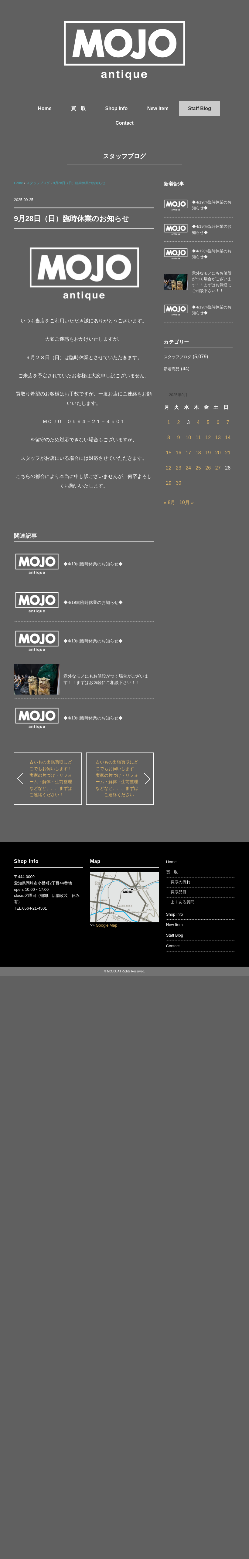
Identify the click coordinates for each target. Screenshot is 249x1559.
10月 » (186, 502)
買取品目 (178, 892)
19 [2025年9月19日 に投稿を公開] (208, 452)
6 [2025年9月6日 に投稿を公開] (218, 422)
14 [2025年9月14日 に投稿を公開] (227, 437)
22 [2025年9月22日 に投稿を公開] (169, 467)
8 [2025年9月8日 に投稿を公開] (168, 437)
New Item (158, 108)
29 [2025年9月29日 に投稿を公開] (169, 483)
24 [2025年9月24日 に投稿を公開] (188, 467)
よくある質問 (182, 902)
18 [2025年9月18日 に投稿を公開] (198, 452)
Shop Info (116, 108)
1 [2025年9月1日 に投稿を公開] (168, 422)
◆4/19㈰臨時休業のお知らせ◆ (93, 563)
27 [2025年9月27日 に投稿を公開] (218, 467)
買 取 (78, 108)
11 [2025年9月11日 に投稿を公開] (198, 437)
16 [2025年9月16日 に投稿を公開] (178, 452)
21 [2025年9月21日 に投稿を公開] (227, 452)
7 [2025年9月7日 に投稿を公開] (228, 422)
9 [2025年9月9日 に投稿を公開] (178, 437)
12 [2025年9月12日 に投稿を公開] (208, 437)
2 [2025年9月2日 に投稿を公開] (178, 422)
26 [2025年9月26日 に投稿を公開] (208, 467)
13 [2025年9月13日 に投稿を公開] (218, 437)
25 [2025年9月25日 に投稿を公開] (198, 467)
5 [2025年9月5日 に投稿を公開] (208, 422)
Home (44, 108)
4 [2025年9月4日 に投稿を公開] (198, 422)
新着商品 (171, 369)
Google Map (106, 925)
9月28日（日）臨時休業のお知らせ (79, 183)
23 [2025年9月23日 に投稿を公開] (178, 467)
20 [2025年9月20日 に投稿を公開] (218, 452)
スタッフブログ (124, 156)
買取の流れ (180, 882)
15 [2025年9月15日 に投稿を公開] (169, 452)
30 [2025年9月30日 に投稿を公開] (178, 483)
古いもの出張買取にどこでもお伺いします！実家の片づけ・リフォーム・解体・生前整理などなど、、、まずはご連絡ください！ (50, 778)
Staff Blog (199, 108)
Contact (124, 123)
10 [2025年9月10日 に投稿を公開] (188, 437)
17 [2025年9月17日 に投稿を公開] (188, 452)
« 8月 (169, 502)
